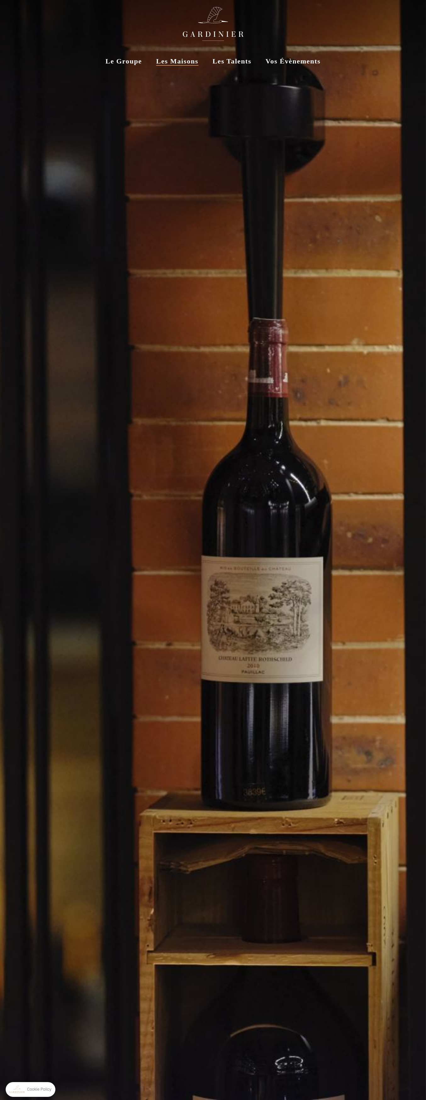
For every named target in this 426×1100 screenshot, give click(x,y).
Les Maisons (177, 61)
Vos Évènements (293, 61)
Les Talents (232, 61)
